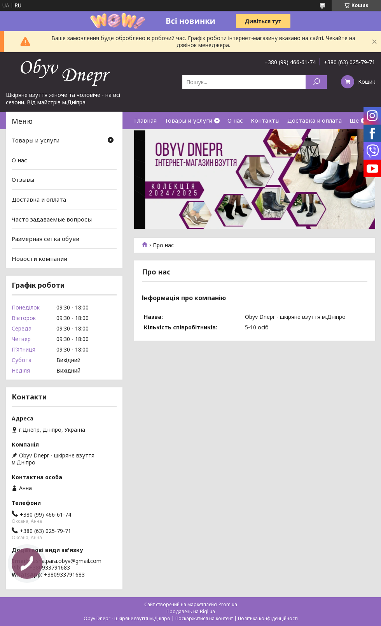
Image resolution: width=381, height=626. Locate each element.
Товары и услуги (188, 120)
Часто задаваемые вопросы (52, 219)
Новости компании (39, 258)
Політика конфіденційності (268, 618)
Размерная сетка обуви (45, 239)
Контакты (265, 120)
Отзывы (23, 179)
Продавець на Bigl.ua (190, 611)
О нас (235, 120)
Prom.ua (227, 604)
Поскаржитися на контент (204, 618)
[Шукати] (316, 82)
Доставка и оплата (314, 120)
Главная (145, 120)
